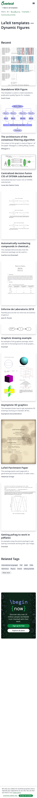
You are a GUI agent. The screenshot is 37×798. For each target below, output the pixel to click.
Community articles (8, 15)
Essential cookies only (10, 795)
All (8, 12)
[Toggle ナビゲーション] (33, 3)
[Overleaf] (7, 3)
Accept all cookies (26, 796)
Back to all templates (10, 8)
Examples (25, 12)
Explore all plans (18, 630)
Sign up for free (18, 626)
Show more (6, 573)
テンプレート (15, 12)
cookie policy (17, 792)
